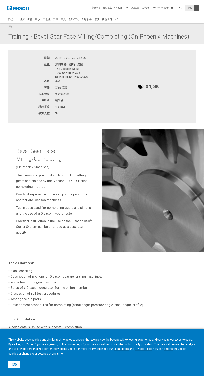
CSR (126, 7)
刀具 (55, 19)
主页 (11, 26)
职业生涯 (135, 7)
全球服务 (86, 19)
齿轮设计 (12, 19)
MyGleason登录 (161, 7)
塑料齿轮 (74, 19)
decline (168, 348)
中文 (190, 7)
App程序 (118, 7)
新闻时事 (96, 7)
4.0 (116, 19)
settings (43, 353)
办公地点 (107, 7)
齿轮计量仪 (33, 19)
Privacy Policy (143, 348)
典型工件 (107, 19)
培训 (96, 19)
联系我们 (146, 7)
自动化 (47, 19)
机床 (22, 19)
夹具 (63, 19)
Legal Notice (121, 348)
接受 (14, 364)
